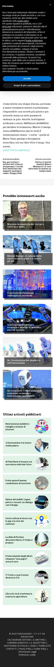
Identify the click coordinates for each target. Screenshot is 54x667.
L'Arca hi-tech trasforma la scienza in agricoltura (18, 595)
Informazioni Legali (27, 651)
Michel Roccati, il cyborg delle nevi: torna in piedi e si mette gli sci (24, 258)
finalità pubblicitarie (34, 40)
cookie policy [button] (23, 21)
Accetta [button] (27, 78)
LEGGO (33, 645)
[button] (50, 4)
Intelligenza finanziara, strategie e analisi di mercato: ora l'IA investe (24, 327)
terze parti (6, 26)
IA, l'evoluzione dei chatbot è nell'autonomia (23, 361)
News (9, 218)
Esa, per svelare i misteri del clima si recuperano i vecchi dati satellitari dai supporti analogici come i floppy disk (13, 167)
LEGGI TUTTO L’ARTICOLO (16, 150)
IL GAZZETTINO (38, 642)
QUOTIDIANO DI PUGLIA (16, 645)
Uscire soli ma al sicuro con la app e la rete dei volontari (18, 521)
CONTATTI (11, 648)
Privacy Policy (25, 648)
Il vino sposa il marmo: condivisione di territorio (18, 482)
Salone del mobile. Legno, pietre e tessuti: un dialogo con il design (19, 502)
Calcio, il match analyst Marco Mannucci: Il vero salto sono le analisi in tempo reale (39, 166)
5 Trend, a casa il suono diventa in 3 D (17, 576)
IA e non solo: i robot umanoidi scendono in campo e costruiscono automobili (24, 393)
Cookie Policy (40, 648)
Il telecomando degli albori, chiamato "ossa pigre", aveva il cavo (19, 559)
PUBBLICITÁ (45, 645)
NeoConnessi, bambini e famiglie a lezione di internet (17, 426)
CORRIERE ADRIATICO (17, 642)
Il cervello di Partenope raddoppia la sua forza (20, 294)
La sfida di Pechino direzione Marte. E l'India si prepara (19, 540)
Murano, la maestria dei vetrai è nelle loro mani (25, 225)
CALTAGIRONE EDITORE (19, 639)
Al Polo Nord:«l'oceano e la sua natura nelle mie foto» (18, 463)
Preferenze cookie (27, 654)
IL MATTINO (39, 639)
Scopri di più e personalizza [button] (27, 85)
